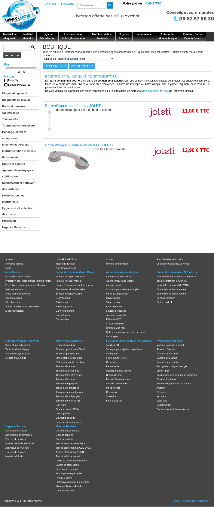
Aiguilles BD (112, 345)
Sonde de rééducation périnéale (22, 306)
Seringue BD (112, 353)
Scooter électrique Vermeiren (71, 289)
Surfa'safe (161, 400)
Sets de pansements (117, 383)
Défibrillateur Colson (16, 430)
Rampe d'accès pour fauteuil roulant (74, 285)
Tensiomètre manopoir (67, 388)
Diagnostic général (14, 93)
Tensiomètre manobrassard (70, 392)
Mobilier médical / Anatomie (22, 340)
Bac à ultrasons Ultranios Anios (172, 409)
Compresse (112, 392)
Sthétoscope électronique (69, 358)
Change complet (13, 298)
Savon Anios (162, 370)
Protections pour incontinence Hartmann (26, 285)
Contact (110, 259)
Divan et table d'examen (18, 345)
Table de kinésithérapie (17, 349)
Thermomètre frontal (66, 366)
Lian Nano (61, 405)
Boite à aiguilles (114, 400)
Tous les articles (52, 52)
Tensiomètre (10, 119)
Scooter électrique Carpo (69, 293)
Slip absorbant (12, 302)
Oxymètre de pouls (65, 417)
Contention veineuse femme (171, 289)
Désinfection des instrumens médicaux (176, 375)
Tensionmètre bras (65, 379)
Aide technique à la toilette (120, 281)
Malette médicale (14, 456)
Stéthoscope (10, 112)
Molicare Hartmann (15, 289)
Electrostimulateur (14, 310)
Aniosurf (160, 388)
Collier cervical (164, 302)
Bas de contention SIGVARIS (171, 281)
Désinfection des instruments (13, 198)
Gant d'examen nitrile (167, 362)
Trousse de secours (15, 439)
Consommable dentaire (68, 430)
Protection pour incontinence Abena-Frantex (28, 281)
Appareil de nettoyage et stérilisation (18, 173)
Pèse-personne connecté (69, 422)
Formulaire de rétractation (169, 259)
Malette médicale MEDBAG (19, 443)
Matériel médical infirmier (119, 370)
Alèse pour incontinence (17, 293)
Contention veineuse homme (171, 293)
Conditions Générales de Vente (172, 263)
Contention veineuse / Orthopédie (177, 272)
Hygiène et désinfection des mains (17, 211)
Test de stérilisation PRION (70, 452)
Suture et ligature (13, 163)
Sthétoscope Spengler (67, 353)
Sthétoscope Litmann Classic (71, 349)
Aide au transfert (114, 285)
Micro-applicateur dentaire (69, 486)
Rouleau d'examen (166, 349)
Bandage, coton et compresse (14, 135)
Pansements (10, 157)
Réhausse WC (113, 319)
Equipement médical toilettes (153, 52)
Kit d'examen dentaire (67, 469)
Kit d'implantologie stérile (69, 473)
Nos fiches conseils (66, 268)
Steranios (161, 392)
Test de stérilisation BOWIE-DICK (73, 447)
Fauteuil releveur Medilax (69, 281)
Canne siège (62, 319)
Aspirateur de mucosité (17, 447)
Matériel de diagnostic (69, 340)
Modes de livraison (65, 263)
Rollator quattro (64, 306)
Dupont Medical (150, 90)
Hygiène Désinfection (169, 340)
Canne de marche (65, 310)
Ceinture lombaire (165, 298)
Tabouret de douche (116, 315)
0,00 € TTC (154, 3)
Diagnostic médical (65, 345)
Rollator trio (62, 302)
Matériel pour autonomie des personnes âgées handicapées (99, 52)
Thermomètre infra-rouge (69, 375)
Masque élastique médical (170, 345)
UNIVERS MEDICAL (66, 259)
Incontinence (13, 272)
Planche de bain (114, 306)
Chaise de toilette (115, 323)
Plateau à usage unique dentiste (72, 482)
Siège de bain (113, 302)
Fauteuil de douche (116, 310)
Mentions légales (14, 263)
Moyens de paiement (117, 263)
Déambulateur (63, 298)
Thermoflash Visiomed (67, 370)
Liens (8, 268)
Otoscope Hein (63, 413)
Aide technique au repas (119, 276)
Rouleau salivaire (65, 439)
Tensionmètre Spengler (68, 396)
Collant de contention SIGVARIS (173, 285)
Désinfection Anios (166, 379)
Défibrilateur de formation (18, 435)
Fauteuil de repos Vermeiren (70, 276)
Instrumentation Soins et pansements (129, 340)
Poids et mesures (13, 106)
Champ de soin (114, 375)
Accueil (9, 259)
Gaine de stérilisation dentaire (71, 460)
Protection (9, 220)
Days (166, 90)
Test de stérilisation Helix (69, 456)
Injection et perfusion (16, 144)
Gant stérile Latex (65, 490)
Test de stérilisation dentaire (70, 443)
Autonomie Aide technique (122, 272)
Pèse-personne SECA (67, 409)
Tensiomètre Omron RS (68, 400)
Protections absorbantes (18, 276)
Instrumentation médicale (19, 151)
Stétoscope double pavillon (70, 362)
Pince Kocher (113, 388)
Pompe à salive (64, 477)
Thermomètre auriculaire (18, 125)
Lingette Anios (163, 405)
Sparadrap (111, 396)
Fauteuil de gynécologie (17, 353)
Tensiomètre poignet (66, 383)
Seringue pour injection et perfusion (124, 349)
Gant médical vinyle (166, 358)
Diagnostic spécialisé (16, 99)
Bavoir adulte (113, 298)
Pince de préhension (117, 293)
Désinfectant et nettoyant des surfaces (18, 186)
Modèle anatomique (15, 358)
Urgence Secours (13, 227)
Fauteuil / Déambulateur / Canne (75, 272)
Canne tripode (63, 315)
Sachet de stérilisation (67, 465)
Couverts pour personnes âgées (123, 289)
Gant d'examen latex (167, 353)
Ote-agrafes (112, 362)
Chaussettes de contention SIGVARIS (176, 276)
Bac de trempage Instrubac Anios (173, 383)
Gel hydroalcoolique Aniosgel (171, 366)
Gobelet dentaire (64, 435)
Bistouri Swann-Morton (118, 379)
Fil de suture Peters (116, 358)
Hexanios (161, 396)
